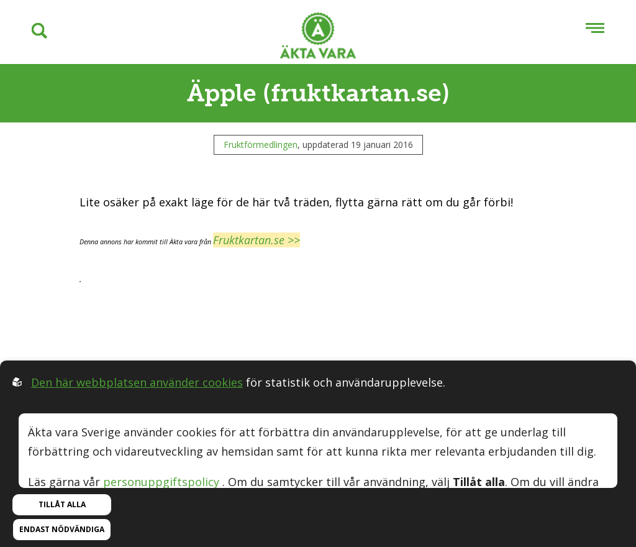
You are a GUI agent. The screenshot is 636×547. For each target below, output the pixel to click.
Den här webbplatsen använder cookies (137, 382)
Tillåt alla (62, 504)
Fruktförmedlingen (261, 144)
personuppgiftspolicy (161, 481)
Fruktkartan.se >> (256, 239)
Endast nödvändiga (61, 529)
